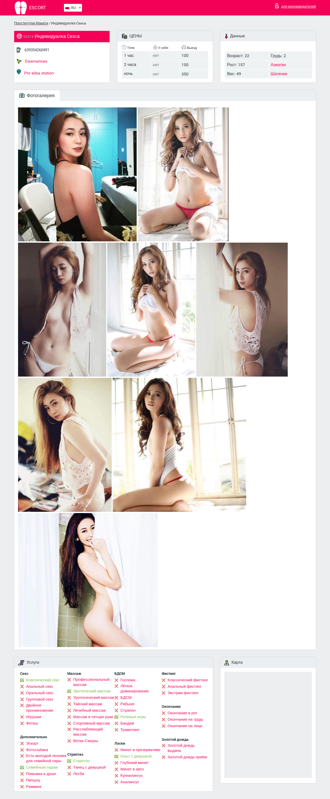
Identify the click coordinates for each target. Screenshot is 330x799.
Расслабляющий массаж (88, 732)
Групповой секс (39, 699)
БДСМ (125, 697)
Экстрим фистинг (183, 693)
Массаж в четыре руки (93, 717)
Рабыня (127, 704)
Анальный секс (39, 686)
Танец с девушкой (89, 767)
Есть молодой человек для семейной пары (46, 758)
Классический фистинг (188, 680)
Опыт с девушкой (136, 756)
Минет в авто (132, 769)
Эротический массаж (92, 691)
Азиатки (278, 64)
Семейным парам (42, 767)
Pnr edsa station (35, 72)
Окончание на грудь (185, 719)
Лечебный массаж (89, 710)
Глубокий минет (134, 762)
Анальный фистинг (185, 686)
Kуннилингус (131, 775)
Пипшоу (33, 780)
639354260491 (36, 50)
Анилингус (129, 782)
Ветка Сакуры (85, 740)
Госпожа (127, 680)
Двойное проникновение (39, 708)
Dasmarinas (32, 61)
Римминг (34, 786)
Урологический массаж (93, 697)
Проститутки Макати (31, 23)
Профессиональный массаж (91, 682)
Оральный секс (39, 693)
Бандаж (127, 723)
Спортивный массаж (91, 723)
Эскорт (32, 743)
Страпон (128, 710)
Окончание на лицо (185, 726)
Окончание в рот (182, 713)
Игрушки (33, 717)
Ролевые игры (133, 717)
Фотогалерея (37, 95)
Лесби (78, 773)
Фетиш (32, 723)
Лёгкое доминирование (134, 688)
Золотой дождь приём (187, 757)
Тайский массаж (87, 704)
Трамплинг (129, 729)
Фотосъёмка (37, 749)
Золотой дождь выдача (181, 748)
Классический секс (43, 680)
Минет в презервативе (140, 749)
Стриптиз (81, 761)
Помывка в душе (41, 773)
